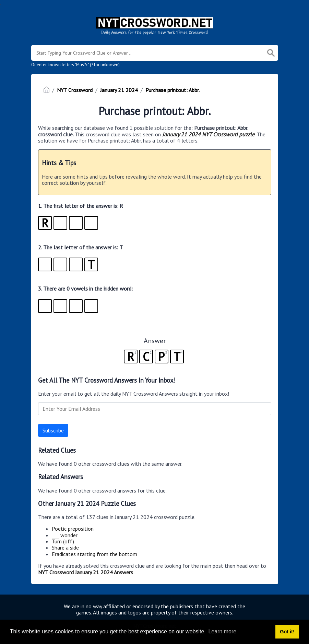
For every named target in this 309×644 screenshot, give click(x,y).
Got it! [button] (287, 631)
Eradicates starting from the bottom (94, 554)
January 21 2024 (119, 90)
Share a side (65, 547)
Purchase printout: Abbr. (172, 90)
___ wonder (65, 535)
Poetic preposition (73, 528)
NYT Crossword (75, 90)
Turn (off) (63, 541)
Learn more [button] (222, 631)
